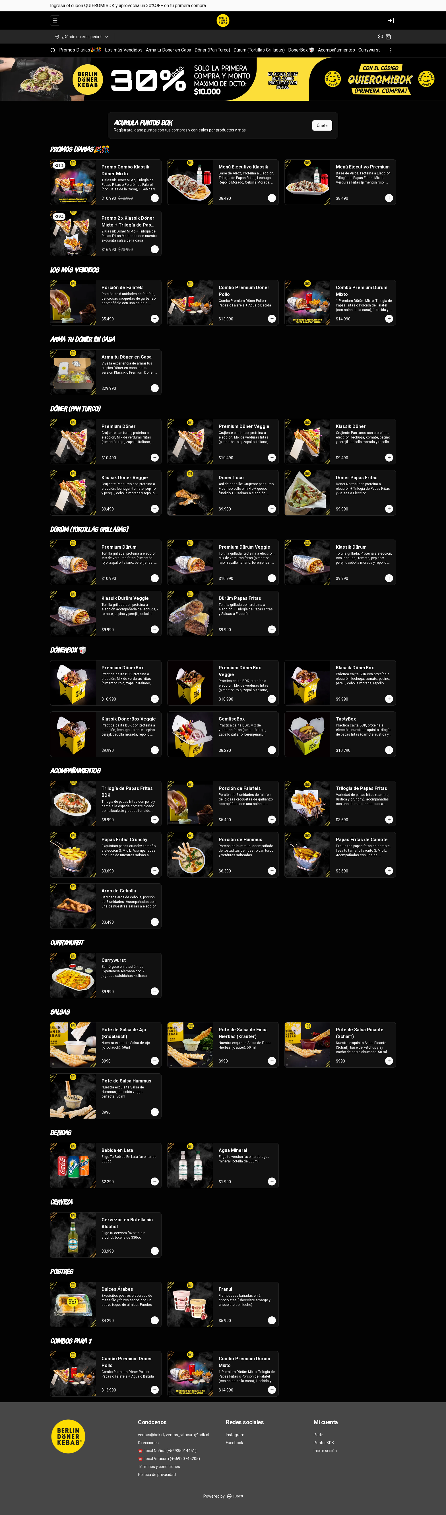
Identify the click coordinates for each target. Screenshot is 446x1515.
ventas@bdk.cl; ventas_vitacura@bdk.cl (173, 1434)
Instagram (235, 1434)
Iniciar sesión (325, 1450)
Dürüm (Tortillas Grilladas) (259, 50)
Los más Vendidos (124, 50)
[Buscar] (53, 50)
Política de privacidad (157, 1474)
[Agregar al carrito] (155, 198)
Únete (322, 125)
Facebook (234, 1442)
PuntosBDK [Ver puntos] (324, 1442)
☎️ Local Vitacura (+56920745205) (169, 1458)
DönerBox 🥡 (301, 50)
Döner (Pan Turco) (212, 50)
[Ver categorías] (391, 50)
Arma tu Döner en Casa (168, 50)
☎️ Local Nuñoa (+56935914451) (167, 1450)
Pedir (318, 1434)
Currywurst (369, 50)
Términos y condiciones (159, 1466)
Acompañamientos (336, 50)
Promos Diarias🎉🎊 (80, 50)
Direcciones (148, 1442)
